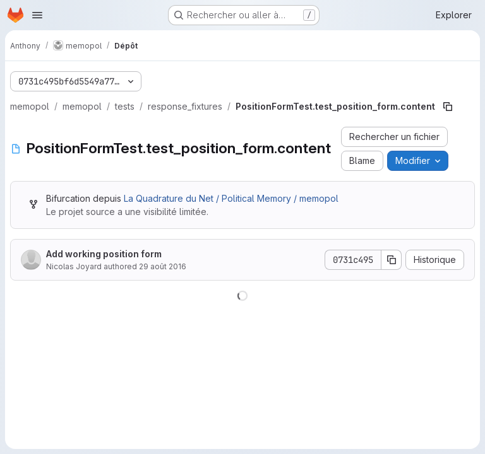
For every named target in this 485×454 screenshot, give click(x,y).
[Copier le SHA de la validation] (391, 260)
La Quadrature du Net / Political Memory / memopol (231, 198)
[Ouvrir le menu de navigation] (37, 15)
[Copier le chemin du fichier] (448, 106)
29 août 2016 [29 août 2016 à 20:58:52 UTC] (162, 266)
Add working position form (104, 253)
